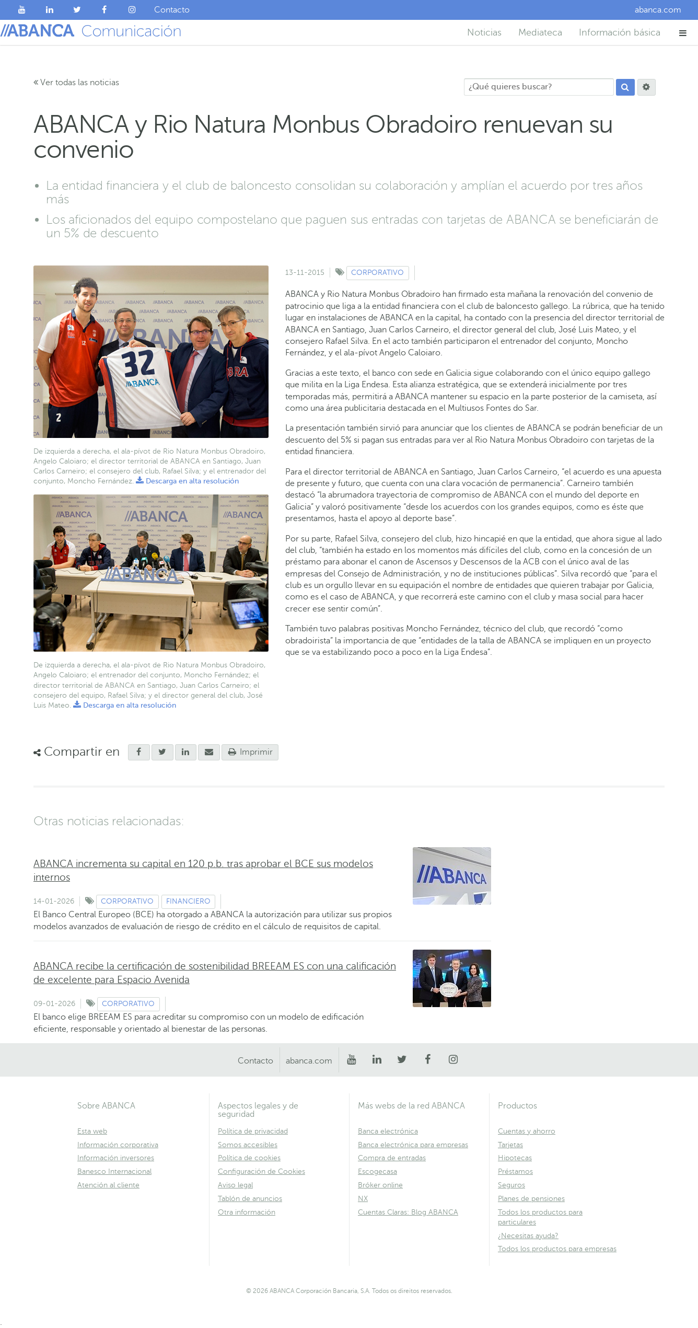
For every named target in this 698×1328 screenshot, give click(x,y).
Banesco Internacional (114, 1171)
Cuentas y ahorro (526, 1131)
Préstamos (515, 1171)
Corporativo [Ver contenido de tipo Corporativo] (377, 272)
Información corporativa (117, 1145)
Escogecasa (377, 1171)
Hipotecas (515, 1158)
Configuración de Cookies (261, 1171)
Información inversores (115, 1158)
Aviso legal (235, 1185)
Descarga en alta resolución (187, 481)
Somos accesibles (247, 1145)
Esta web (92, 1131)
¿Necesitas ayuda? (528, 1236)
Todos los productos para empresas (557, 1249)
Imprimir (250, 752)
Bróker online (380, 1185)
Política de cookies (249, 1158)
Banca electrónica (388, 1131)
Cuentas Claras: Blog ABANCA (408, 1212)
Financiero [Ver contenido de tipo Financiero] (188, 901)
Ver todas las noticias (76, 82)
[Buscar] (625, 87)
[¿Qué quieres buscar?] (539, 87)
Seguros (511, 1185)
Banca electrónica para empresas (413, 1145)
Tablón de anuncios (250, 1199)
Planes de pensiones (531, 1199)
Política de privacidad (253, 1131)
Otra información (246, 1212)
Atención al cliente (108, 1185)
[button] (683, 32)
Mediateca (540, 32)
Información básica (619, 32)
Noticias (484, 32)
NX (363, 1199)
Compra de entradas (392, 1158)
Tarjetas (510, 1145)
